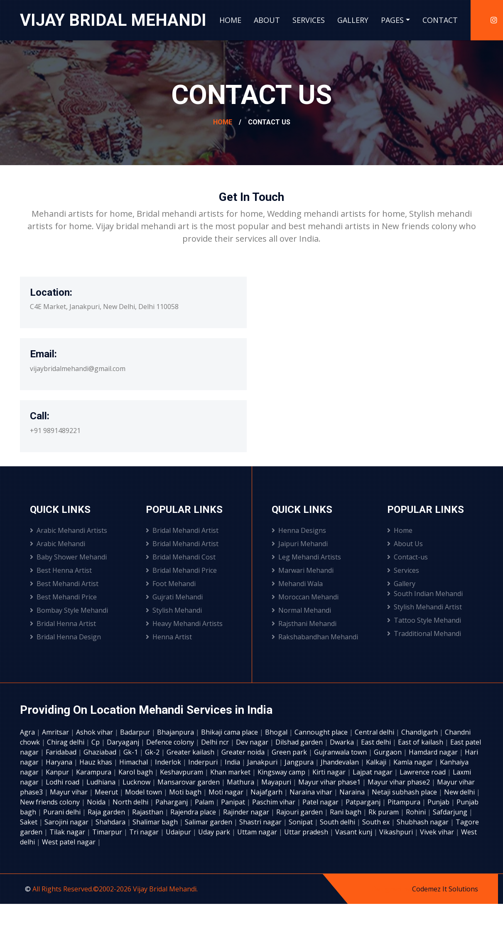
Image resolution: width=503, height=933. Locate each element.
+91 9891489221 (55, 430)
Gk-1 (131, 752)
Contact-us (407, 557)
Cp (96, 742)
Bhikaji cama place (230, 732)
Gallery (352, 20)
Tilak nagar (68, 831)
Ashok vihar (95, 732)
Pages (392, 20)
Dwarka (343, 742)
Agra (28, 732)
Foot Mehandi (171, 583)
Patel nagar (321, 802)
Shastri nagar (261, 822)
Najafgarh (267, 792)
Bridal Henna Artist (63, 623)
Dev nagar (253, 742)
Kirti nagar (329, 772)
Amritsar (56, 732)
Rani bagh (346, 812)
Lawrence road (423, 772)
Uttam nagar (258, 831)
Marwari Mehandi (303, 570)
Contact (440, 20)
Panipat (234, 802)
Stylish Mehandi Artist (424, 606)
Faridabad (62, 752)
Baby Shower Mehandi (68, 557)
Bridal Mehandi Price (181, 570)
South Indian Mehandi (425, 593)
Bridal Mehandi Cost (181, 557)
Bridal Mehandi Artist (182, 530)
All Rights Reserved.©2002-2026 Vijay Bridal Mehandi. (115, 888)
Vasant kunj (354, 831)
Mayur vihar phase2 (400, 782)
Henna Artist (169, 636)
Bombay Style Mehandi (69, 610)
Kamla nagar (413, 762)
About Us (405, 543)
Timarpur (108, 831)
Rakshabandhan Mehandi (315, 636)
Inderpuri (203, 762)
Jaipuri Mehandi (300, 543)
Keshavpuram (182, 772)
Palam (205, 802)
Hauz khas (96, 762)
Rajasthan (148, 812)
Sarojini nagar (67, 822)
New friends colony (50, 802)
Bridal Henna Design (65, 636)
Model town (144, 792)
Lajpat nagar (373, 772)
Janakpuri (263, 762)
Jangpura (300, 762)
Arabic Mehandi (57, 543)
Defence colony (171, 742)
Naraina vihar (312, 792)
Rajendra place (194, 812)
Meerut (107, 792)
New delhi (460, 792)
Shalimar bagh (155, 822)
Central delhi (375, 732)
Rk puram (384, 812)
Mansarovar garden (189, 782)
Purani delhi (62, 812)
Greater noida (243, 752)
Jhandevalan (341, 762)
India (233, 762)
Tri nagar (144, 831)
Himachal (134, 762)
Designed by (392, 888)
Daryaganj (124, 742)
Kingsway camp (282, 772)
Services (308, 20)
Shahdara (111, 822)
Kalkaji (377, 762)
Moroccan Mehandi (305, 596)
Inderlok (169, 762)
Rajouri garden (300, 812)
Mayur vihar (69, 792)
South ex (376, 822)
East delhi (377, 742)
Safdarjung (451, 812)
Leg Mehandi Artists (306, 557)
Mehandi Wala (297, 583)
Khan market (231, 772)
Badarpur (136, 732)
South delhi (338, 822)
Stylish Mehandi (174, 610)
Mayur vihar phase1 (330, 782)
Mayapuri (277, 782)
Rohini (416, 812)
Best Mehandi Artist (64, 583)
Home (230, 20)
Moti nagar (227, 792)
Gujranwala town (341, 752)
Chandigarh (420, 732)
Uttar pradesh (307, 831)
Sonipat (301, 822)
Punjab (439, 802)
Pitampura (405, 802)
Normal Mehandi (301, 610)
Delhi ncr (216, 742)
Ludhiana (101, 782)
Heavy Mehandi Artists (184, 623)
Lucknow (137, 782)
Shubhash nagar (423, 822)
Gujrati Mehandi (174, 596)
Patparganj (364, 802)
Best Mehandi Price (63, 596)
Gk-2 (153, 752)
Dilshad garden (299, 742)
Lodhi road (63, 782)
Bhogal (277, 732)
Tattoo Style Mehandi (424, 620)
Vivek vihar (438, 831)
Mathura (241, 782)
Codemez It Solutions (445, 888)
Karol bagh (136, 772)
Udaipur (179, 831)
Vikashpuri (397, 831)
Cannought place (321, 732)
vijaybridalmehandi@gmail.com (77, 368)
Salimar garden (209, 822)
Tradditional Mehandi (424, 633)
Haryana (60, 762)
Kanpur (58, 772)
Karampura (94, 772)
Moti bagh (186, 792)
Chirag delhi (66, 742)
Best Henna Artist (61, 570)
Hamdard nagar (434, 752)
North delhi (131, 802)
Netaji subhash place (405, 792)
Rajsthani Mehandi (304, 623)
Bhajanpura (176, 732)
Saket (29, 822)
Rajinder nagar (247, 812)
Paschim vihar (274, 802)
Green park (290, 752)
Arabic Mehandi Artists (68, 530)
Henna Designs (299, 530)
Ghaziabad (100, 752)
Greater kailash (191, 752)
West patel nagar (69, 841)
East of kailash (421, 742)
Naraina (352, 792)
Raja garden (107, 812)
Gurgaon (388, 752)
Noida (97, 802)
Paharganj (172, 802)
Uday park (215, 831)
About (267, 20)
